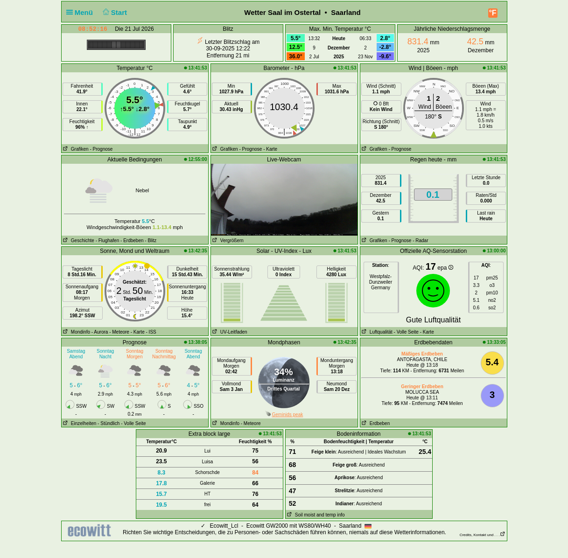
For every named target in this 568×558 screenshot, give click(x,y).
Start (114, 12)
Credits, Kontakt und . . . (482, 535)
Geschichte (78, 240)
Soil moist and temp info (315, 514)
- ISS (151, 332)
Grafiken (75, 149)
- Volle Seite (406, 332)
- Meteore (119, 332)
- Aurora (99, 332)
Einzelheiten (79, 423)
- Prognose (101, 149)
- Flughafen (107, 240)
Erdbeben (375, 423)
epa (445, 268)
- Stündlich (108, 423)
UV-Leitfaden (229, 332)
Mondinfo (76, 332)
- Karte (270, 149)
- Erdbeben (131, 240)
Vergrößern (227, 240)
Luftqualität (376, 332)
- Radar (420, 240)
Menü (81, 12)
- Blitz (150, 240)
